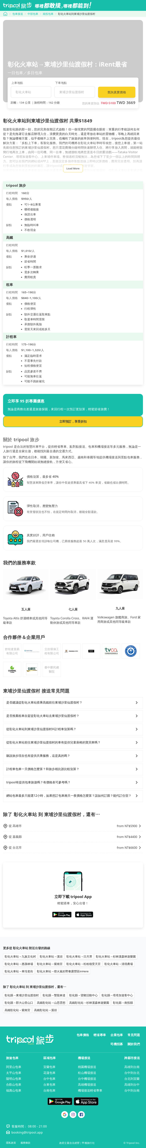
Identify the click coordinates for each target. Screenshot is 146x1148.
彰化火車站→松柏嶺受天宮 (83, 964)
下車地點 (61, 83)
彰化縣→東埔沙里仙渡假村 (22, 995)
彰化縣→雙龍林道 (54, 995)
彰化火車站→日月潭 (79, 956)
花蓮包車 (49, 1073)
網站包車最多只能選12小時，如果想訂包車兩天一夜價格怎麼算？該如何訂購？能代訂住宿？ (73, 795)
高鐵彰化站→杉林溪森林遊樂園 (89, 1002)
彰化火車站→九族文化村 (20, 956)
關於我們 (134, 1044)
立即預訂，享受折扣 (73, 421)
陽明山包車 (13, 1079)
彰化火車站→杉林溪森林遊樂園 (116, 956)
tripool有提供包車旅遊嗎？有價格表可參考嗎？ (73, 782)
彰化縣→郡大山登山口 (19, 1002)
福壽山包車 (13, 1090)
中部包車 (33, 14)
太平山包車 (13, 1073)
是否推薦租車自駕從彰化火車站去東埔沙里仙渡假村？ (73, 716)
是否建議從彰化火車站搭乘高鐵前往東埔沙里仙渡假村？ (73, 702)
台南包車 (49, 1090)
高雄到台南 (132, 1067)
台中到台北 (132, 1073)
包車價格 (83, 1035)
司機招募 (116, 1044)
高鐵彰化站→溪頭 (45, 1010)
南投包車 (48, 14)
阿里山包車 (13, 1067)
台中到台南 (132, 1090)
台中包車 (49, 1079)
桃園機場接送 (87, 1067)
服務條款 (25, 1142)
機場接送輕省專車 (90, 1090)
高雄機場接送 (87, 1084)
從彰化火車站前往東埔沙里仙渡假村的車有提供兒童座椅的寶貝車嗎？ (73, 742)
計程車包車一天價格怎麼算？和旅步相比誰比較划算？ (73, 769)
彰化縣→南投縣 (123, 1002)
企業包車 (116, 1035)
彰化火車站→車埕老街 (19, 971)
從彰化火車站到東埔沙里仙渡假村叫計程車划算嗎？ (73, 729)
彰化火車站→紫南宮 (50, 964)
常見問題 (134, 1035)
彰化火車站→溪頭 (51, 956)
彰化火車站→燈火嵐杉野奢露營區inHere (63, 971)
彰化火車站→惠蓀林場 (19, 964)
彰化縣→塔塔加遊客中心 (117, 995)
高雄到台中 (132, 1084)
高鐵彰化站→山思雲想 (51, 1002)
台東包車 (49, 1084)
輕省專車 (100, 1035)
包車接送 (17, 14)
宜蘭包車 (49, 1067)
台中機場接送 (87, 1079)
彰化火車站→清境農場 (118, 964)
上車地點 (17, 83)
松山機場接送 (87, 1073)
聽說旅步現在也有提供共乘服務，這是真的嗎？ (73, 756)
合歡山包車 (13, 1084)
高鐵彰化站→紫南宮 (17, 1010)
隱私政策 (11, 1142)
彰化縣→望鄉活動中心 (83, 995)
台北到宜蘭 (132, 1079)
